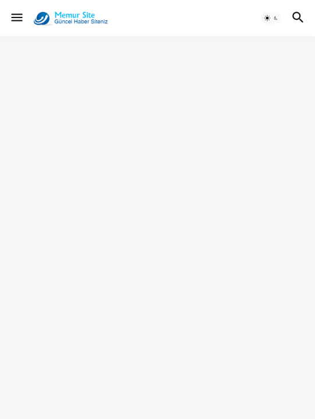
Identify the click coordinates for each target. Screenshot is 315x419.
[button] (16, 18)
